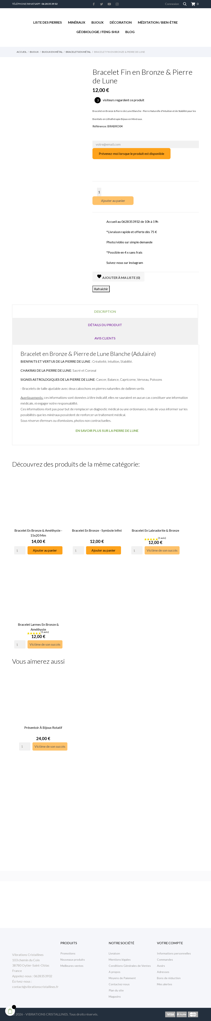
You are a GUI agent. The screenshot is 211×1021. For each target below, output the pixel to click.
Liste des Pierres (47, 22)
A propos (114, 972)
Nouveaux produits (72, 959)
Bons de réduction (169, 978)
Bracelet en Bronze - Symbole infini (97, 528)
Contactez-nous (119, 984)
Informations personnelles (174, 953)
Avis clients (105, 338)
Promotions (67, 953)
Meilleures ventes (71, 965)
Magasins (115, 996)
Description (105, 311)
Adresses (163, 972)
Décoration (121, 22)
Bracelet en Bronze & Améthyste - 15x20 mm (38, 530)
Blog (130, 32)
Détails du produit (105, 325)
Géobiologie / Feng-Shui (97, 32)
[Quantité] (99, 192)
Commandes (165, 959)
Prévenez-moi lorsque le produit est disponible (131, 153)
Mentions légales (120, 959)
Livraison (114, 953)
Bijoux (97, 22)
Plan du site (116, 990)
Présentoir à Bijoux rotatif (43, 721)
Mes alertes (164, 984)
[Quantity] (19, 548)
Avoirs (161, 965)
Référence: (99, 126)
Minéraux (76, 22)
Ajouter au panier (113, 200)
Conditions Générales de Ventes (130, 965)
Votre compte (170, 943)
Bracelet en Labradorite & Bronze (155, 528)
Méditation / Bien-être (158, 22)
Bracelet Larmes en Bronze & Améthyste (38, 622)
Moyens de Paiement (122, 978)
